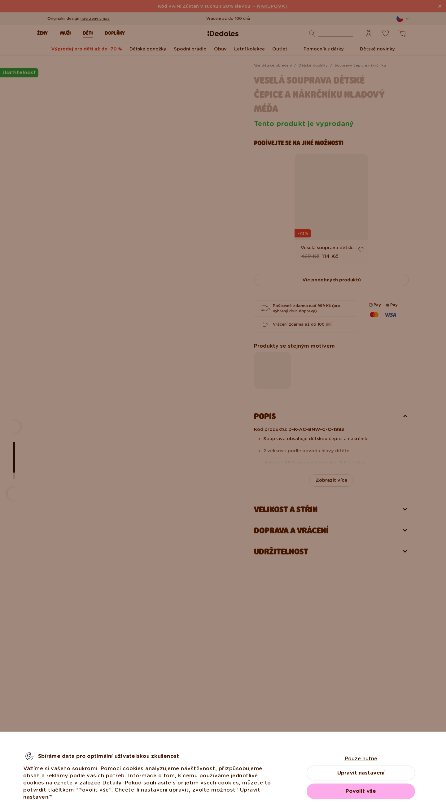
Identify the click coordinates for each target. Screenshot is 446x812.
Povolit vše (361, 791)
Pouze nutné (360, 759)
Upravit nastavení (361, 773)
